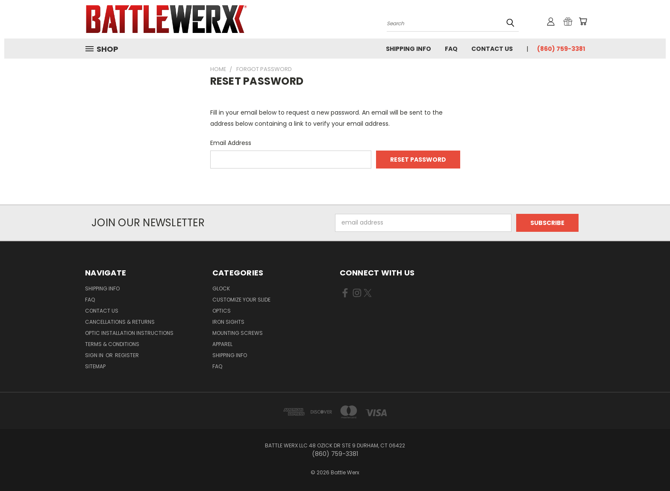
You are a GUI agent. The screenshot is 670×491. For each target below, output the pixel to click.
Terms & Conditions (112, 344)
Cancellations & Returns (120, 321)
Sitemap (95, 366)
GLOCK (221, 288)
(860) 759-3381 (561, 48)
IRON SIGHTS (228, 321)
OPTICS (221, 310)
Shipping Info (408, 48)
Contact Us (492, 48)
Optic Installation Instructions (129, 333)
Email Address (230, 143)
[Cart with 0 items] (583, 21)
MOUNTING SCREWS (237, 333)
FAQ (451, 48)
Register (127, 355)
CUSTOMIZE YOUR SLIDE (241, 299)
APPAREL (222, 344)
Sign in (95, 355)
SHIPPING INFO (229, 355)
